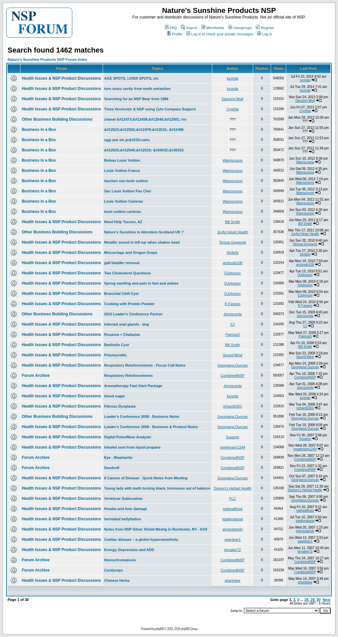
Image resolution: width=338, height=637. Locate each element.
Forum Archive (36, 375)
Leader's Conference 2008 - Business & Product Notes (151, 427)
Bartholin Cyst (116, 345)
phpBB (159, 629)
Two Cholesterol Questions (127, 273)
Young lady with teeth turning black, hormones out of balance (157, 488)
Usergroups (240, 28)
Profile (174, 34)
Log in (264, 34)
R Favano (233, 304)
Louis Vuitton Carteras (123, 201)
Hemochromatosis (120, 560)
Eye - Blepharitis (118, 457)
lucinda (232, 78)
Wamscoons (233, 160)
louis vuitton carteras (122, 212)
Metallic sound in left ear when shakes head (142, 242)
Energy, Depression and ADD (129, 550)
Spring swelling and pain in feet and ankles (141, 283)
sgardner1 (232, 539)
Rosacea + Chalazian (122, 335)
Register (265, 28)
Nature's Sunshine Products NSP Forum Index (47, 59)
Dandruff (111, 468)
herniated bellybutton (122, 519)
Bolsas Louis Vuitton (122, 160)
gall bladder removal (122, 263)
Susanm (232, 437)
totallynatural (232, 519)
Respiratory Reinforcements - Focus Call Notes (145, 365)
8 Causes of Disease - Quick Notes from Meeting (145, 478)
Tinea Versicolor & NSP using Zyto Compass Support (150, 109)
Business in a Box (39, 129)
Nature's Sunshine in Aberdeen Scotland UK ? (144, 232)
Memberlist (212, 28)
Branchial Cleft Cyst (121, 294)
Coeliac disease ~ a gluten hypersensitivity (141, 539)
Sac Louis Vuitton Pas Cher (128, 191)
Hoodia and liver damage (125, 509)
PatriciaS (232, 335)
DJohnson (232, 273)
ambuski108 (232, 263)
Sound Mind (232, 355)
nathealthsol (232, 509)
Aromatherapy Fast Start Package (133, 386)
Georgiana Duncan (232, 365)
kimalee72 (232, 550)
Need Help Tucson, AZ (123, 222)
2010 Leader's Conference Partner (133, 314)
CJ (232, 324)
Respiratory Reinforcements (128, 376)
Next (326, 600)
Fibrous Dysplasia (120, 406)
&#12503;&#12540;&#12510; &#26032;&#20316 (144, 150)
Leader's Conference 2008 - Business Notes (142, 416)
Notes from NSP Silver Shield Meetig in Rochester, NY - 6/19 (155, 529)
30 (319, 600)
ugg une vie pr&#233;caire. (127, 140)
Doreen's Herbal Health (233, 488)
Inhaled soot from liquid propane (132, 447)
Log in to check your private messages (219, 34)
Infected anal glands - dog (126, 324)
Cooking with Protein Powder (129, 304)
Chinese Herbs (117, 580)
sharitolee (233, 580)
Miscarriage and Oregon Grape (130, 253)
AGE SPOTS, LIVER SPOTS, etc (131, 78)
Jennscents (232, 314)
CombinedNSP (232, 376)
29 (312, 600)
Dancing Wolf (232, 99)
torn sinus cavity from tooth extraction (137, 89)
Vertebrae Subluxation (123, 498)
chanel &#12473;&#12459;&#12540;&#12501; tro (145, 119)
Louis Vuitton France (122, 171)
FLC (232, 498)
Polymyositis (115, 355)
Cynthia (232, 109)
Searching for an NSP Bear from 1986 (136, 99)
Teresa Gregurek (232, 242)
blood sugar (114, 396)
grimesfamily (232, 529)
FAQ (171, 28)
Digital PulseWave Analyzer (128, 437)
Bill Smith (232, 222)
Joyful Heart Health (232, 232)
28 (306, 600)
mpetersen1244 (232, 447)
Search (189, 28)
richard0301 (232, 406)
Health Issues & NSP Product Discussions (61, 78)
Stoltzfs (233, 253)
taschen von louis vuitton (126, 181)
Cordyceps (113, 570)
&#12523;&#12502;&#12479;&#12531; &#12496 (144, 130)
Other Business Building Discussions (57, 119)
